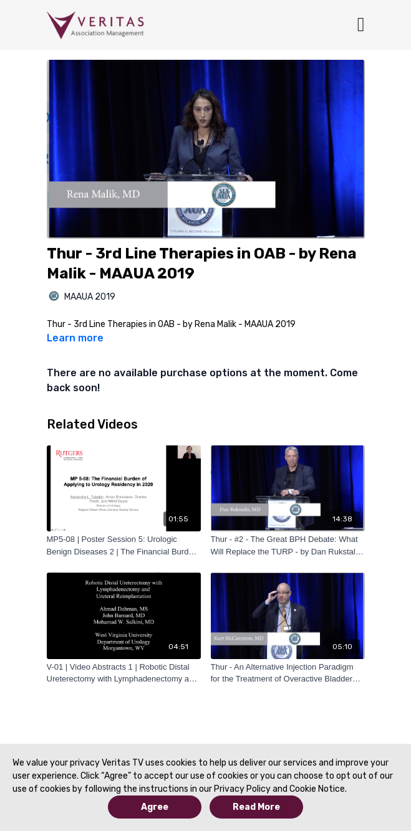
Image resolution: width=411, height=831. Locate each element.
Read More (256, 807)
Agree (154, 807)
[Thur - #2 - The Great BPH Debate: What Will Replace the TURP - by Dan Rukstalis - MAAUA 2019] (288, 545)
